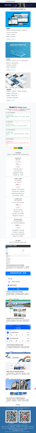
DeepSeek (10, 407)
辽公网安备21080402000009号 (22, 429)
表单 (20, 409)
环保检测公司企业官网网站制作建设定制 (15, 318)
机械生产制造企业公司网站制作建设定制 (15, 371)
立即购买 (18, 166)
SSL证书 (16, 409)
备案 (14, 409)
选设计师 (20, 148)
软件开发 (14, 407)
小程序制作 (22, 407)
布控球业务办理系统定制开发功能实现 (14, 291)
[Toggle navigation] (29, 1)
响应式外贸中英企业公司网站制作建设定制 (15, 398)
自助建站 (15, 148)
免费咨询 (8, 39)
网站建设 (25, 407)
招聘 (22, 409)
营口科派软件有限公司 (10, 1)
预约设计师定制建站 (15, 110)
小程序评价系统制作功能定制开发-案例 (14, 345)
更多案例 (18, 404)
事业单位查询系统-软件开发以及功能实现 (15, 265)
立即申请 (13, 39)
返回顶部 (35, 388)
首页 (7, 407)
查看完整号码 (12, 426)
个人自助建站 (13, 109)
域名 (28, 407)
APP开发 (17, 407)
